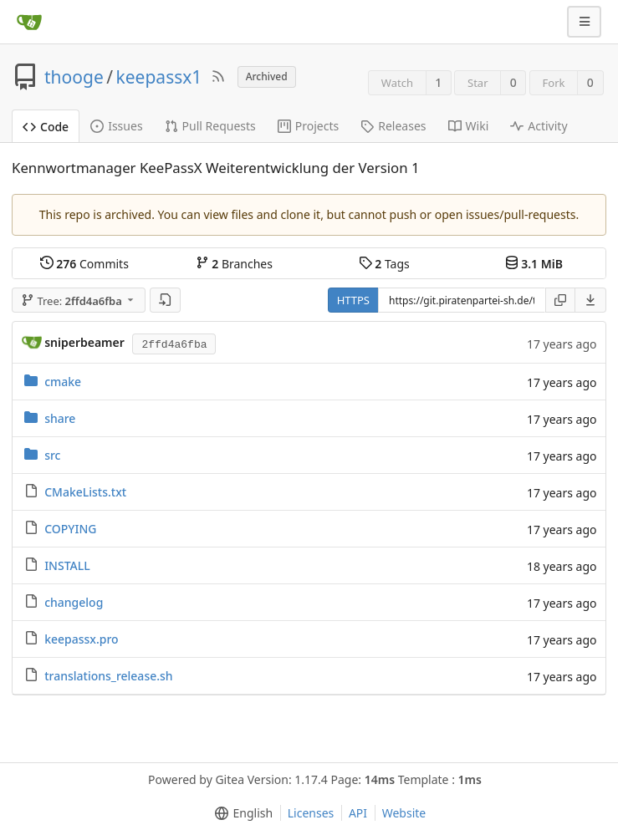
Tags (384, 264)
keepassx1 (159, 77)
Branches (234, 264)
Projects (308, 126)
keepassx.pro (81, 639)
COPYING (70, 529)
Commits (84, 264)
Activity (538, 126)
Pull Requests (210, 126)
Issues (116, 126)
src (52, 455)
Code (46, 127)
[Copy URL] (560, 300)
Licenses (311, 813)
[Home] (29, 21)
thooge (74, 77)
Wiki (468, 126)
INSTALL (67, 565)
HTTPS (353, 300)
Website (404, 813)
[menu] (590, 300)
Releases (393, 126)
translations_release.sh (108, 676)
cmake (62, 382)
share (59, 418)
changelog (73, 602)
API (358, 813)
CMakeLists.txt (85, 492)
